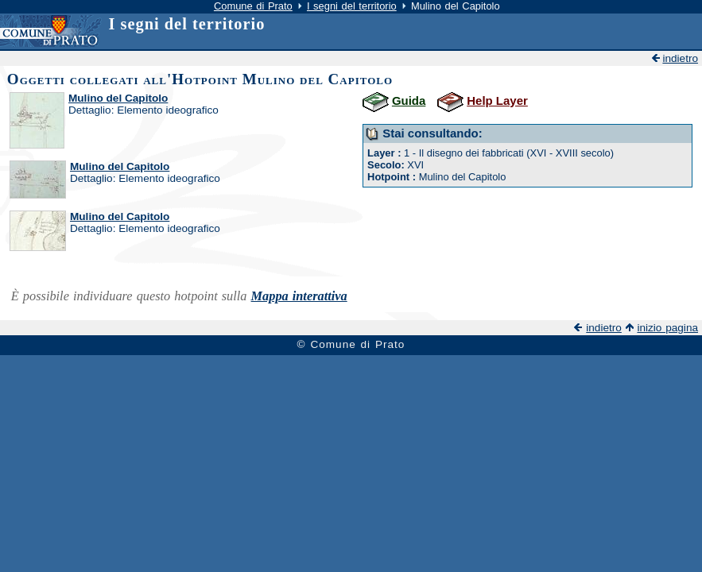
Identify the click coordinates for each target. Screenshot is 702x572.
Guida (408, 100)
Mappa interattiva (299, 295)
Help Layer (497, 100)
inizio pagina (667, 328)
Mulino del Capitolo (118, 98)
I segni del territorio (352, 6)
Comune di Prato (253, 6)
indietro (680, 58)
